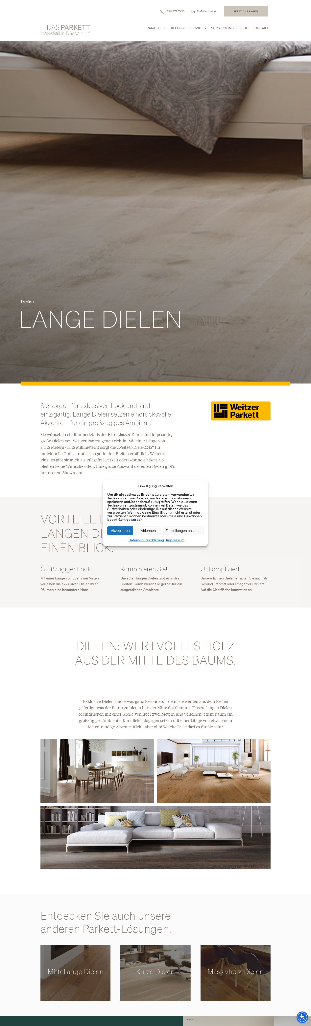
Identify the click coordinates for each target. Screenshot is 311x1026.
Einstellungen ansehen (183, 531)
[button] (156, 29)
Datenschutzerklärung (146, 540)
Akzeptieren (120, 531)
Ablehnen (148, 531)
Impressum (175, 540)
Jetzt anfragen (246, 11)
